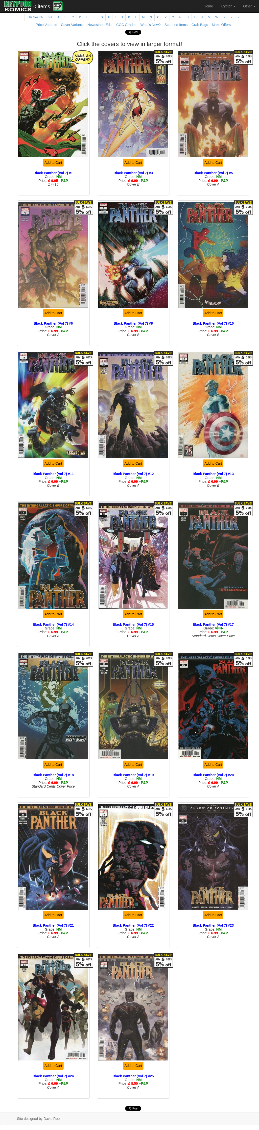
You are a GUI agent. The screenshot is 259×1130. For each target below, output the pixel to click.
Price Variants (46, 25)
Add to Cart (53, 163)
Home (208, 6)
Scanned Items (176, 25)
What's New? (150, 25)
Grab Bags (199, 25)
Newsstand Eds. (99, 25)
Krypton (228, 6)
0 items (41, 6)
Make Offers (221, 25)
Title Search (35, 17)
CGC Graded (126, 25)
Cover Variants (72, 25)
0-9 (50, 17)
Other (249, 6)
